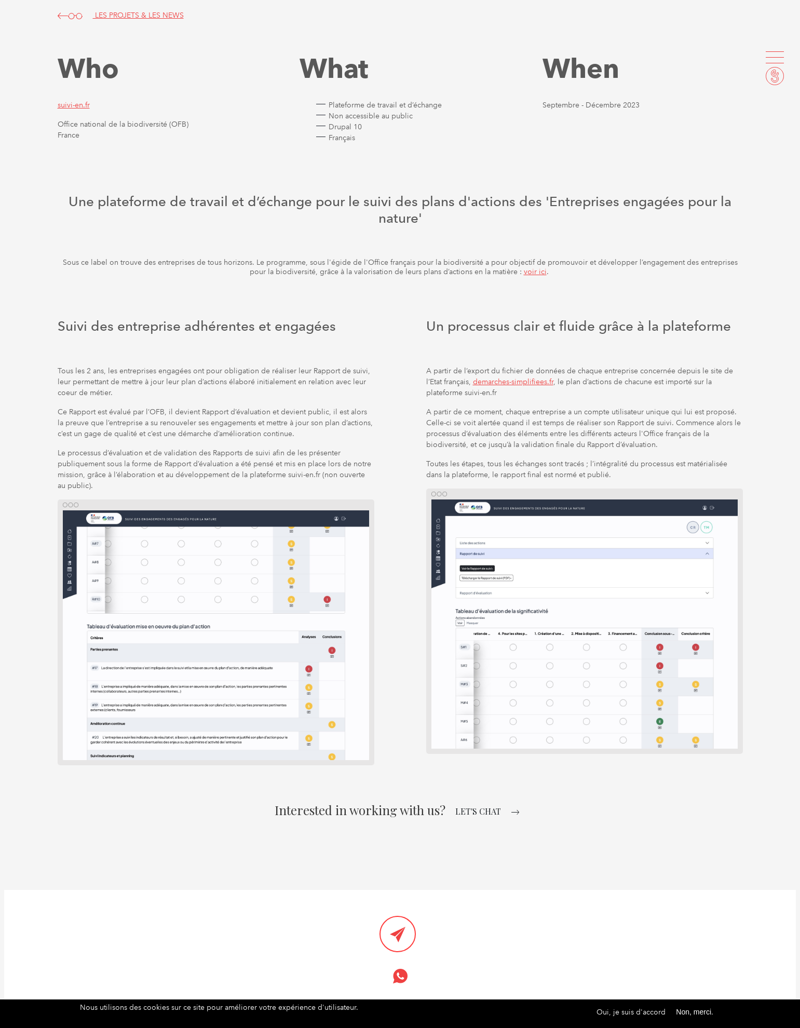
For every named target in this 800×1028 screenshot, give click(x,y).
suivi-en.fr (74, 105)
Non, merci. (694, 1012)
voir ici (535, 271)
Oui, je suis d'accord (631, 1012)
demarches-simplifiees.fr (513, 381)
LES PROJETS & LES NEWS (121, 15)
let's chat (478, 811)
